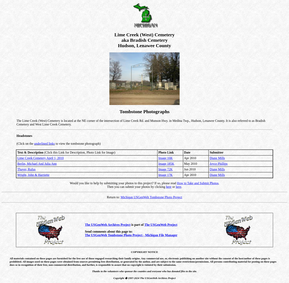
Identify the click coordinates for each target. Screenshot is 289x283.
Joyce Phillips (218, 163)
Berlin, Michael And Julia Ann (37, 163)
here (169, 186)
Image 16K (165, 158)
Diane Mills (217, 158)
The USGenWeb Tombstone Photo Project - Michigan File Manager (131, 235)
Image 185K (166, 163)
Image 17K (165, 175)
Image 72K (165, 169)
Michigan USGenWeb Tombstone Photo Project (151, 197)
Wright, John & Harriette (33, 175)
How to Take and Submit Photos (198, 183)
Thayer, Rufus (26, 169)
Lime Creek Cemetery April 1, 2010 (40, 158)
